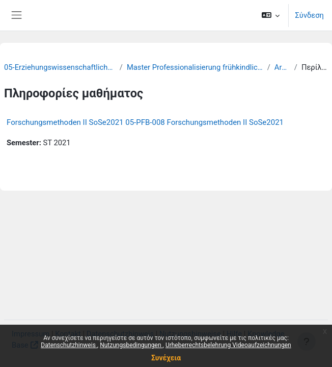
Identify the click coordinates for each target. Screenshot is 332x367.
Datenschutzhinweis (69, 345)
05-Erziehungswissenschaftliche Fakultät (60, 67)
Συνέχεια (166, 358)
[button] (270, 15)
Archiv (282, 67)
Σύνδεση (309, 15)
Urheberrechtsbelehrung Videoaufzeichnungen (228, 345)
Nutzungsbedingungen (131, 345)
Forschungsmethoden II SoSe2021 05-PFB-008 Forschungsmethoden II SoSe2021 (145, 122)
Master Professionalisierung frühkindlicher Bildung (195, 67)
